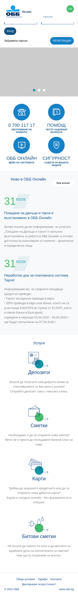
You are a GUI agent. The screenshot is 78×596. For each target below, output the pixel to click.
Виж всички (63, 183)
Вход (10, 31)
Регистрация (62, 40)
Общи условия (25, 579)
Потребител (14, 17)
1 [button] (34, 90)
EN (70, 8)
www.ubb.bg (66, 589)
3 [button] (44, 90)
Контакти (56, 579)
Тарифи (42, 579)
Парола (48, 17)
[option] (39, 71)
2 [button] (39, 90)
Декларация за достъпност (39, 584)
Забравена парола (15, 40)
